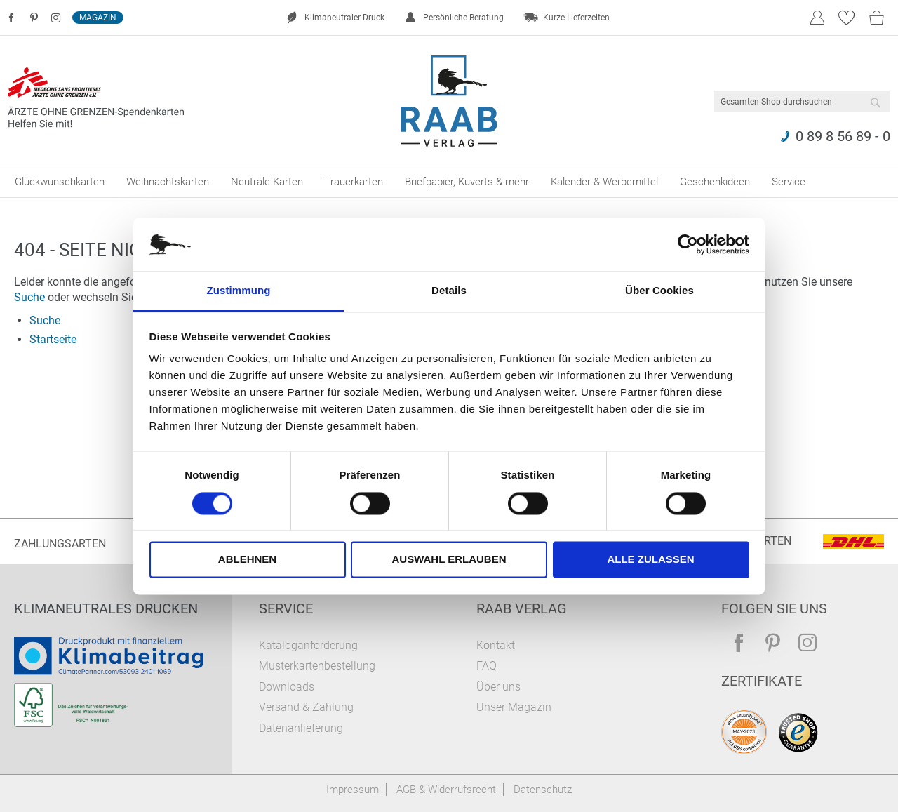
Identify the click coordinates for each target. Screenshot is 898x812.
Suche (29, 297)
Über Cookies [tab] (659, 291)
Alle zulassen (650, 560)
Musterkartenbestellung (317, 665)
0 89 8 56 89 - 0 (843, 136)
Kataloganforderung (308, 645)
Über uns (498, 686)
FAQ (486, 665)
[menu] (449, 181)
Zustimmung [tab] (239, 291)
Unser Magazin (513, 707)
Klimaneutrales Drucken (106, 608)
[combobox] (801, 102)
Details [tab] (449, 291)
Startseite (52, 339)
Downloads (286, 686)
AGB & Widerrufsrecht (446, 789)
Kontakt (495, 645)
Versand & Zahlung (306, 707)
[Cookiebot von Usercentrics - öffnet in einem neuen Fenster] (687, 244)
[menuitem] (60, 181)
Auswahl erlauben (448, 560)
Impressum (352, 789)
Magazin (97, 17)
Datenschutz (543, 789)
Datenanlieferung (301, 728)
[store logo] (449, 101)
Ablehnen (247, 560)
